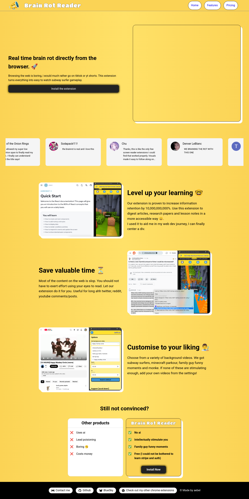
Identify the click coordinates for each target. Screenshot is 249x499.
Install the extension (63, 88)
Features (212, 5)
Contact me (61, 490)
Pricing (231, 5)
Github (85, 490)
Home (195, 5)
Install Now (153, 469)
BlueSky (106, 490)
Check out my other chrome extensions (148, 490)
